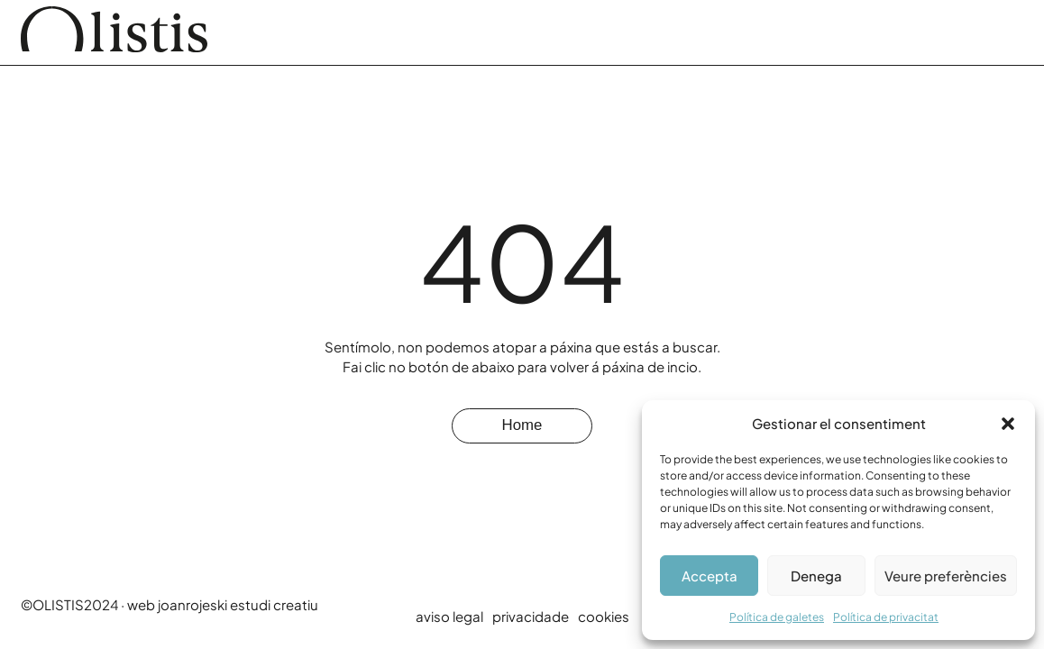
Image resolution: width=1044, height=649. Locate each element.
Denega (816, 575)
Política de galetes (776, 617)
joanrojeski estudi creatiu (238, 604)
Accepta (709, 575)
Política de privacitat (886, 617)
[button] (1008, 424)
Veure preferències (945, 575)
